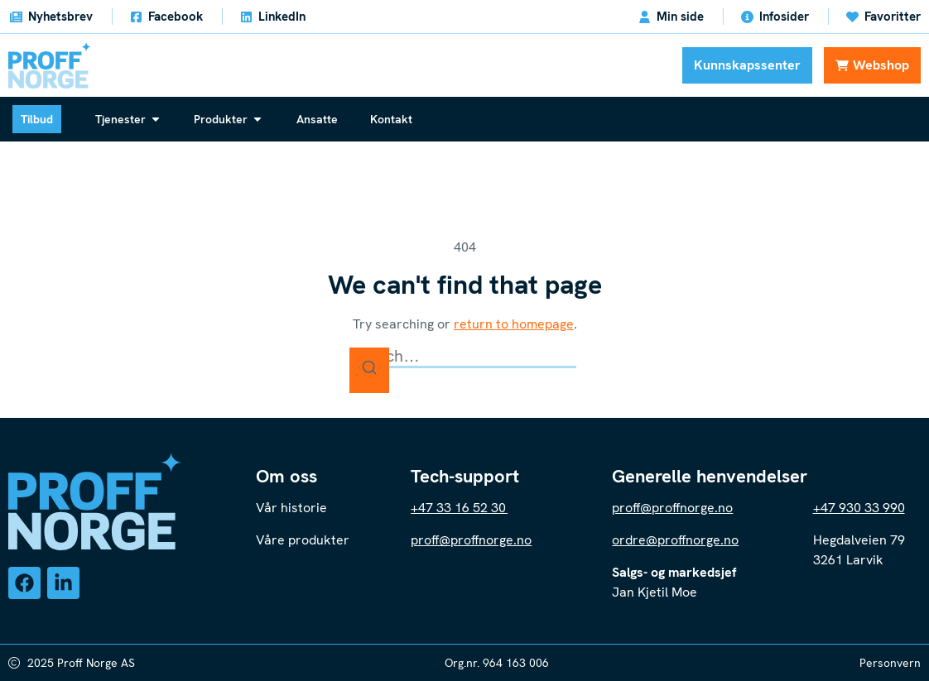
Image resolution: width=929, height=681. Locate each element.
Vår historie (291, 507)
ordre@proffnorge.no (675, 540)
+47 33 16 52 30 (459, 507)
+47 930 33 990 (859, 507)
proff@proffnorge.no (471, 540)
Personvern (890, 662)
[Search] (369, 370)
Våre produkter (304, 540)
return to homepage (514, 324)
